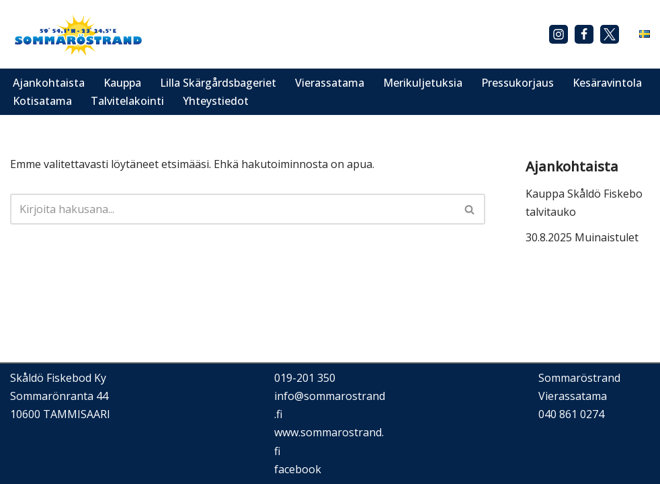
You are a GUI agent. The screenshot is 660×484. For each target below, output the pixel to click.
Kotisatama (42, 100)
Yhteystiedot (216, 100)
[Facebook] (584, 34)
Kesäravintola (607, 82)
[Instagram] (558, 34)
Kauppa (122, 82)
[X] (609, 34)
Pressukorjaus (517, 82)
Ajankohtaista (49, 82)
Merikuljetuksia (422, 82)
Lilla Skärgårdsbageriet (218, 82)
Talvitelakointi (127, 100)
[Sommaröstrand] (77, 34)
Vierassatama (329, 82)
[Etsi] (232, 209)
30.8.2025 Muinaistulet (582, 237)
